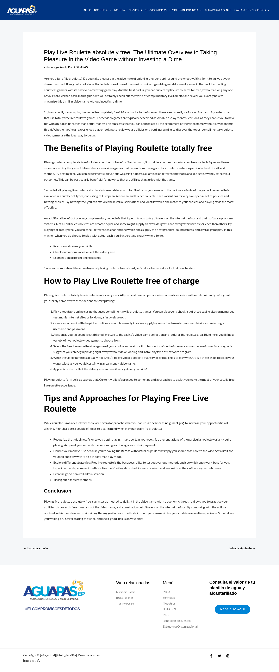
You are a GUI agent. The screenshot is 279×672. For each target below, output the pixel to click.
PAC (166, 615)
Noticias (120, 10)
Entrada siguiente (242, 548)
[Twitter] (219, 656)
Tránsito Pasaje (126, 603)
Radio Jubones (126, 597)
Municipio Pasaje (127, 591)
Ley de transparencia (186, 10)
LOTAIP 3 (169, 609)
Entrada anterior (36, 548)
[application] (110, 10)
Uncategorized (56, 67)
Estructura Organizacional (180, 626)
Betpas (125, 451)
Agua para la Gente (218, 10)
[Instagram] (228, 656)
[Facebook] (211, 656)
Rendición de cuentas (177, 620)
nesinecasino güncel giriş (168, 423)
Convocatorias (156, 10)
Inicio (87, 10)
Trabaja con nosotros (251, 10)
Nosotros (103, 10)
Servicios (135, 10)
